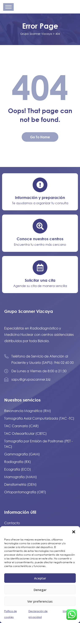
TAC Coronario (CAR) (21, 426)
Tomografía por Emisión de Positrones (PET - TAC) (38, 444)
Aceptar (40, 578)
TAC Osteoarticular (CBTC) (25, 433)
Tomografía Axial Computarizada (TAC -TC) (39, 418)
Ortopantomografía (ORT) (25, 492)
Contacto (12, 523)
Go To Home (40, 137)
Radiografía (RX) (17, 461)
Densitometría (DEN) (20, 484)
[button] (74, 531)
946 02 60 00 (64, 362)
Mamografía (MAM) (20, 477)
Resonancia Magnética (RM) (27, 410)
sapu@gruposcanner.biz (31, 379)
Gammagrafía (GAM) (22, 454)
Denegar (40, 590)
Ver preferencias (40, 601)
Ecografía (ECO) (17, 469)
